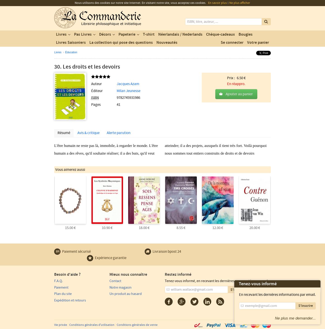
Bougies (246, 34)
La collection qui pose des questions (121, 42)
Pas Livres (83, 34)
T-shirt (149, 34)
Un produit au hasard (125, 294)
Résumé (64, 132)
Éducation (71, 52)
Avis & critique (88, 132)
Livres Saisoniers (71, 42)
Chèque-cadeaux (220, 34)
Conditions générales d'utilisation (91, 325)
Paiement (61, 287)
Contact (115, 281)
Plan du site (63, 294)
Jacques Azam (128, 83)
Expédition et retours (70, 300)
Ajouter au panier (239, 94)
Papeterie (126, 34)
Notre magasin (120, 287)
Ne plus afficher (239, 3)
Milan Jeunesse (128, 90)
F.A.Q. (58, 281)
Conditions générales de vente (137, 325)
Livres (61, 34)
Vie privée (60, 325)
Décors (105, 34)
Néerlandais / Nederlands (180, 34)
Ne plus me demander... (295, 318)
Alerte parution (118, 132)
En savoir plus (217, 3)
